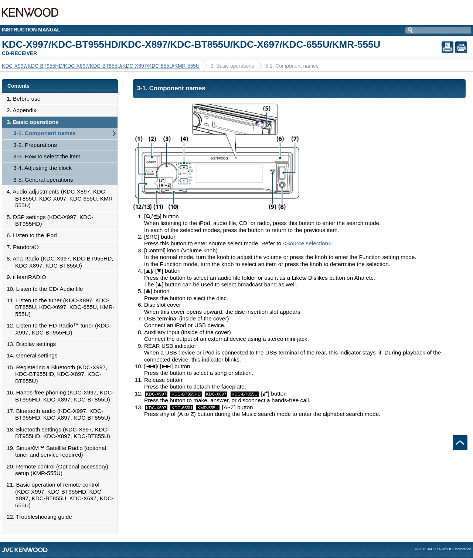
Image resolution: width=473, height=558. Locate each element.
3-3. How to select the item (47, 156)
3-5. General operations (43, 180)
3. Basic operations (35, 122)
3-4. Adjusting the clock (42, 168)
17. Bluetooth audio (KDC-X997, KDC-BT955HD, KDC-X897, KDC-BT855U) (60, 414)
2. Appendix (23, 110)
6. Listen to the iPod (34, 235)
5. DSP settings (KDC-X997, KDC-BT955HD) (52, 220)
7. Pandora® (24, 247)
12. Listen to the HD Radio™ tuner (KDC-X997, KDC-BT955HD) (61, 328)
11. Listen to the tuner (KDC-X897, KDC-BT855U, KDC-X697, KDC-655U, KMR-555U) (63, 307)
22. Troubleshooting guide (41, 517)
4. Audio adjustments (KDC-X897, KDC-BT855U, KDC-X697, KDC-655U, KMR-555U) (63, 198)
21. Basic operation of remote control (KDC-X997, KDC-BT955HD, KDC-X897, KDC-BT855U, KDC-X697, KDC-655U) (62, 494)
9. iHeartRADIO (28, 277)
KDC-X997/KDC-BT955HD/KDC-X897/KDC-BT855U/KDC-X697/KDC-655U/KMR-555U (101, 66)
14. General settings (34, 355)
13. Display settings (33, 344)
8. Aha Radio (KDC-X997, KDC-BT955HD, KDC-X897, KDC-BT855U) (62, 261)
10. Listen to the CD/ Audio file (47, 289)
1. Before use (25, 98)
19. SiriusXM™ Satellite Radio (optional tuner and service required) (58, 451)
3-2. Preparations (35, 145)
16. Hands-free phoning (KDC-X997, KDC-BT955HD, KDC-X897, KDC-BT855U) (62, 395)
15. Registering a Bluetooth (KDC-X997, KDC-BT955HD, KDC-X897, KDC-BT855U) (59, 374)
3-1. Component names (44, 133)
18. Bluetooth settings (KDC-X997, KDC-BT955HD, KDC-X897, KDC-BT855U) (60, 432)
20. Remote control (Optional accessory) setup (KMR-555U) (59, 469)
